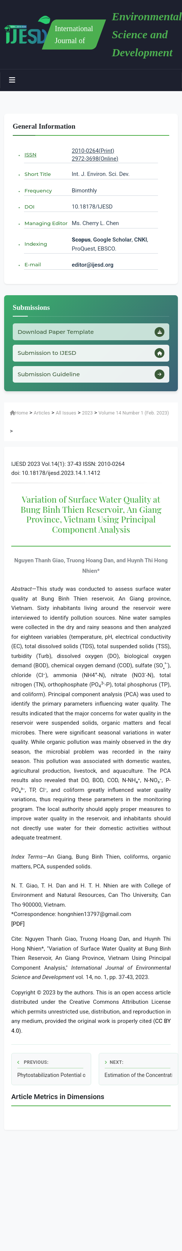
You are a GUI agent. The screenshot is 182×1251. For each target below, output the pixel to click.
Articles (42, 413)
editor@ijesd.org (92, 264)
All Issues (66, 413)
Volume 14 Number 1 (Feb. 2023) (133, 413)
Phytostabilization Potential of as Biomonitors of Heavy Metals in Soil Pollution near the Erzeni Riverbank (51, 1075)
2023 (87, 413)
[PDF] (18, 924)
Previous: (32, 1062)
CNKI (140, 239)
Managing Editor (46, 223)
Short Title (37, 174)
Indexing (35, 244)
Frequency (38, 191)
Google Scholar (112, 239)
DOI (29, 207)
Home (19, 413)
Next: (114, 1062)
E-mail (32, 264)
